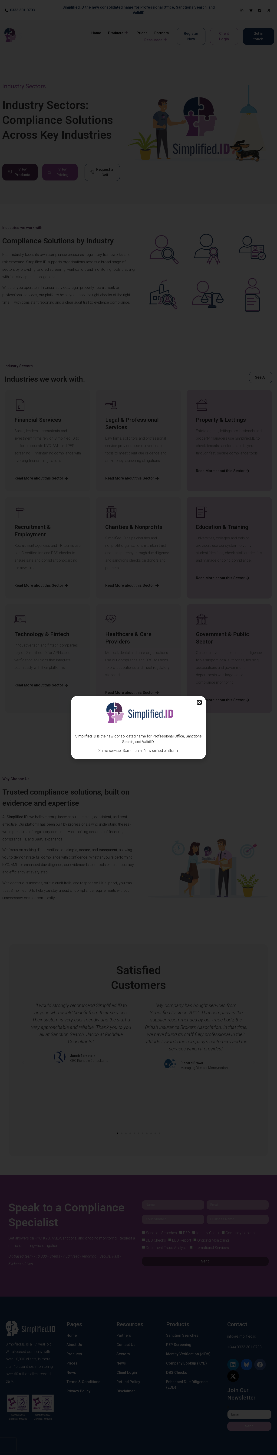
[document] (138, 727)
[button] (199, 702)
